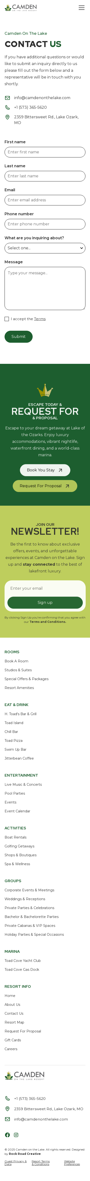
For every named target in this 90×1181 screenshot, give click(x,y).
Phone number (19, 214)
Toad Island (14, 723)
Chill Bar (11, 732)
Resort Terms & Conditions (41, 1163)
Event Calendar (17, 811)
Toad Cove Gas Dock (22, 969)
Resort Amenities (19, 688)
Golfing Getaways (19, 846)
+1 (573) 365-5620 (30, 107)
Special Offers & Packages (26, 679)
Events (10, 802)
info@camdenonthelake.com (42, 98)
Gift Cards (13, 1040)
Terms (40, 319)
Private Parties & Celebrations (29, 908)
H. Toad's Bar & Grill (20, 714)
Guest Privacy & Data (16, 1163)
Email (10, 190)
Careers (11, 1049)
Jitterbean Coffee (19, 758)
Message (14, 262)
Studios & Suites (18, 670)
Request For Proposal (23, 1031)
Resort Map (14, 1022)
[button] (80, 7)
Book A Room (16, 661)
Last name (15, 166)
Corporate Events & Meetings (29, 890)
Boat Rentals (15, 837)
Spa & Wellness (17, 864)
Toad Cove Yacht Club (23, 961)
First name (15, 142)
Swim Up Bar (15, 749)
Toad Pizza (14, 740)
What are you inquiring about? (34, 238)
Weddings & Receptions (25, 899)
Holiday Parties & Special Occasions (34, 934)
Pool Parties (15, 793)
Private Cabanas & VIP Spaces (30, 925)
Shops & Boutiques (20, 855)
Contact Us (14, 1013)
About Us (12, 1004)
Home (10, 996)
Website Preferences (72, 1163)
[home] (21, 8)
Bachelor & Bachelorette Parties (32, 917)
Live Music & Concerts (23, 784)
